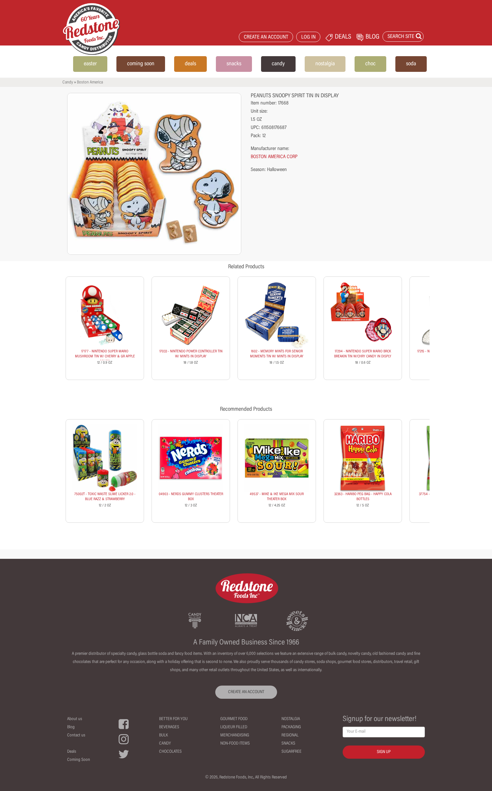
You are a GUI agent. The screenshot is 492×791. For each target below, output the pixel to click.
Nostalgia (290, 719)
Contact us (76, 735)
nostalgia (325, 64)
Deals (71, 752)
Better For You (173, 719)
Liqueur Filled (233, 727)
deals (190, 64)
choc (370, 64)
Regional (289, 735)
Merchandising (234, 735)
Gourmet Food (234, 719)
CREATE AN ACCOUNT (266, 37)
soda (411, 64)
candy (278, 64)
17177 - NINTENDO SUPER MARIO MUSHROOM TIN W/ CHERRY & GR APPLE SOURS (105, 356)
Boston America (90, 82)
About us (74, 719)
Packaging (291, 727)
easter (90, 64)
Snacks (288, 743)
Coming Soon (78, 760)
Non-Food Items (235, 743)
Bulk (163, 735)
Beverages (169, 727)
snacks (234, 64)
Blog (71, 727)
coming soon (140, 64)
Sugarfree (291, 752)
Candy (67, 82)
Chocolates (170, 752)
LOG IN (308, 37)
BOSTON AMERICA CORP (274, 156)
